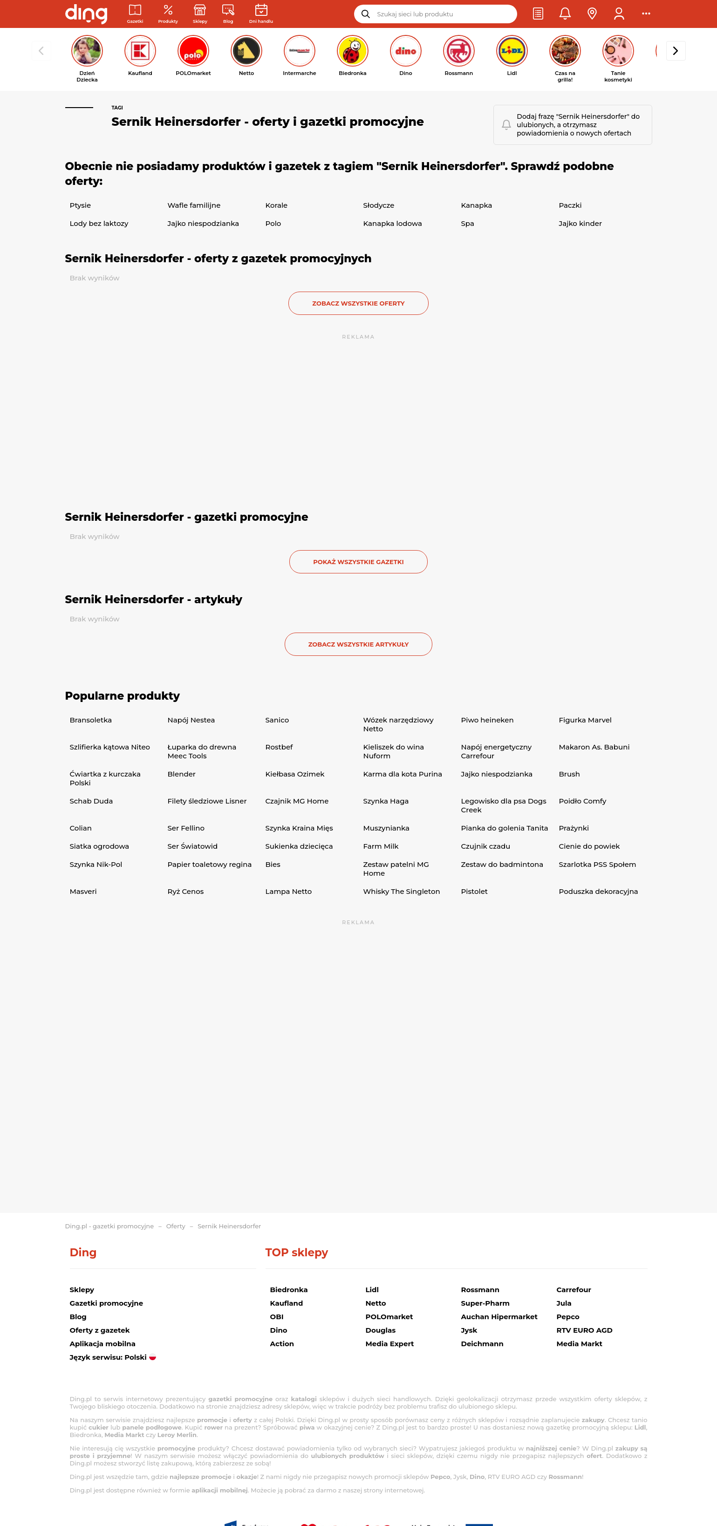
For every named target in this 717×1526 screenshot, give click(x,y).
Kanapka (476, 205)
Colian (81, 828)
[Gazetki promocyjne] (135, 14)
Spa (467, 223)
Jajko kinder (580, 223)
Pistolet (474, 891)
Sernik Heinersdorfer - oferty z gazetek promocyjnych (218, 258)
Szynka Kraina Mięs (299, 828)
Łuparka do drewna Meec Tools (202, 751)
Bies (273, 864)
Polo (273, 223)
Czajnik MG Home (297, 801)
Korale (277, 205)
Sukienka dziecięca (299, 846)
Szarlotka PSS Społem (597, 864)
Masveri (83, 891)
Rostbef (279, 747)
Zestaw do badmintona (502, 864)
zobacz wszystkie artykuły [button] (358, 644)
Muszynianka (386, 828)
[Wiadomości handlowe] (228, 14)
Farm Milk (381, 846)
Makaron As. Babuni (594, 747)
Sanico (277, 719)
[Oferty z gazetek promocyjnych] (168, 14)
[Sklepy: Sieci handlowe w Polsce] (200, 14)
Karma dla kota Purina (403, 774)
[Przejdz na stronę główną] (86, 14)
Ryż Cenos (186, 891)
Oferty (175, 1226)
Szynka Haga (386, 801)
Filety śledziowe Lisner (207, 801)
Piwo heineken (487, 719)
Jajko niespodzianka (203, 223)
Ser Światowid (193, 846)
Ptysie (80, 205)
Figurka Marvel (585, 719)
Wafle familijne (194, 205)
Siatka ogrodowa (100, 846)
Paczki (570, 205)
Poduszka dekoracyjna (598, 891)
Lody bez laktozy (99, 223)
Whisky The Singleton (401, 891)
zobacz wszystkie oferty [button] (358, 303)
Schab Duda (91, 801)
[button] (538, 13)
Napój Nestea (191, 719)
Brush (569, 774)
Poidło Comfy (583, 801)
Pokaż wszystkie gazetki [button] (358, 561)
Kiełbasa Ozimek (295, 774)
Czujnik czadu (486, 846)
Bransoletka (91, 719)
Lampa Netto (289, 891)
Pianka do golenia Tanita (504, 828)
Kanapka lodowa (392, 223)
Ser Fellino (186, 828)
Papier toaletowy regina (210, 864)
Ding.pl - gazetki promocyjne (109, 1226)
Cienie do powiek (589, 846)
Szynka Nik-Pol (96, 864)
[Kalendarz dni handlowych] (261, 14)
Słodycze (379, 205)
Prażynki (574, 828)
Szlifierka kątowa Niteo (110, 747)
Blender (182, 774)
